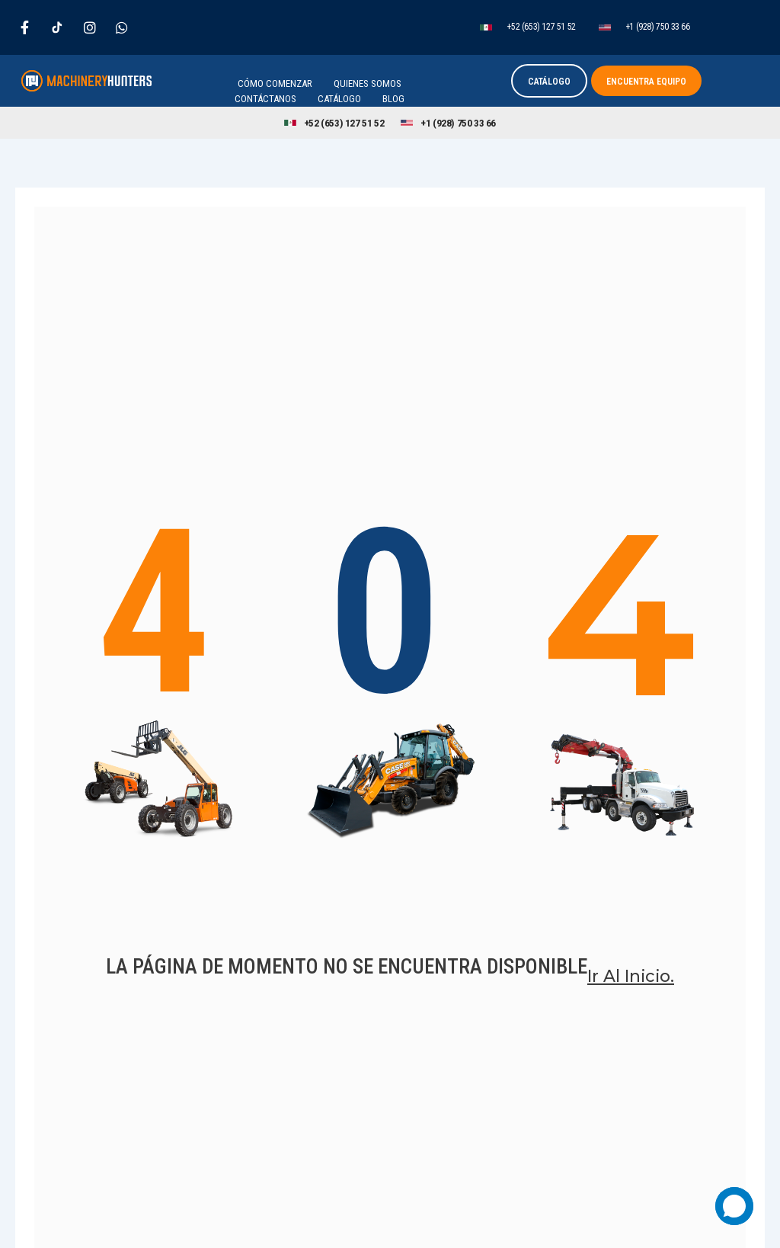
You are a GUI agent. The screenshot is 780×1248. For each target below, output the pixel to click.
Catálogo (339, 98)
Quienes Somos (367, 83)
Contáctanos (265, 98)
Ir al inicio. (631, 992)
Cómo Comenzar (275, 83)
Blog (393, 98)
